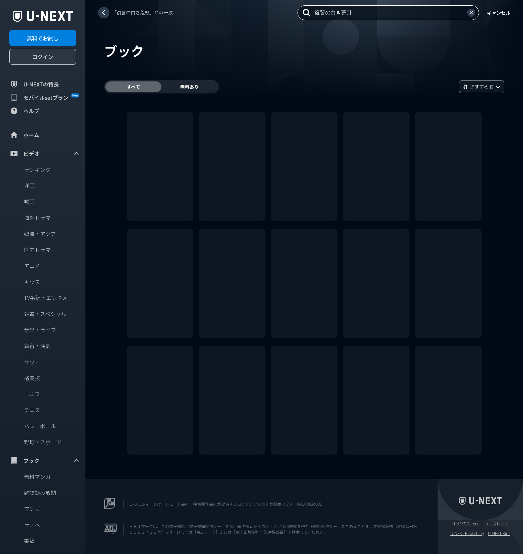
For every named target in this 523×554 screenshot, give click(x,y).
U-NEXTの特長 (34, 84)
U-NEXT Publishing (467, 533)
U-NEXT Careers (466, 523)
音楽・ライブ (40, 330)
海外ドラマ (37, 218)
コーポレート (496, 523)
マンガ (32, 509)
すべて (133, 86)
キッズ (32, 282)
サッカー (34, 362)
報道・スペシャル (45, 314)
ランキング (37, 170)
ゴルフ (32, 394)
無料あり (189, 86)
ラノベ (32, 525)
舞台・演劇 (37, 346)
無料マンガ (37, 477)
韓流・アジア (40, 234)
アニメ (32, 266)
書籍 (29, 541)
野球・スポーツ (42, 442)
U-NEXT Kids (499, 533)
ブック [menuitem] (44, 460)
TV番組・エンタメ (45, 298)
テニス (32, 410)
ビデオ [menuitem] (44, 153)
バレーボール (40, 426)
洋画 (29, 186)
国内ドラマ (37, 250)
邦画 (29, 202)
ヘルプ (24, 110)
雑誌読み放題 (40, 493)
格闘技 (32, 378)
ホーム (24, 135)
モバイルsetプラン (44, 97)
